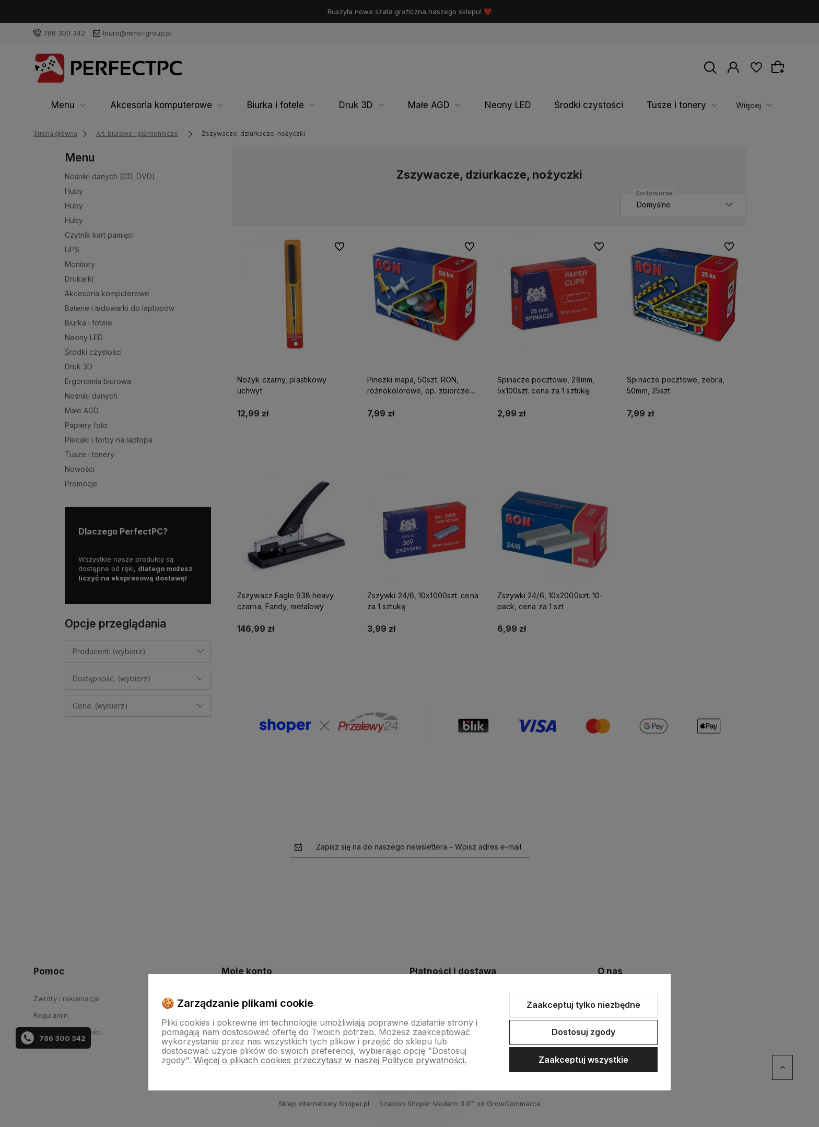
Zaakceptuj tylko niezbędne (583, 1005)
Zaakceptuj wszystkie (583, 1059)
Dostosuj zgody (583, 1032)
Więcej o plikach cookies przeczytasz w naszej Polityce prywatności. (330, 1060)
